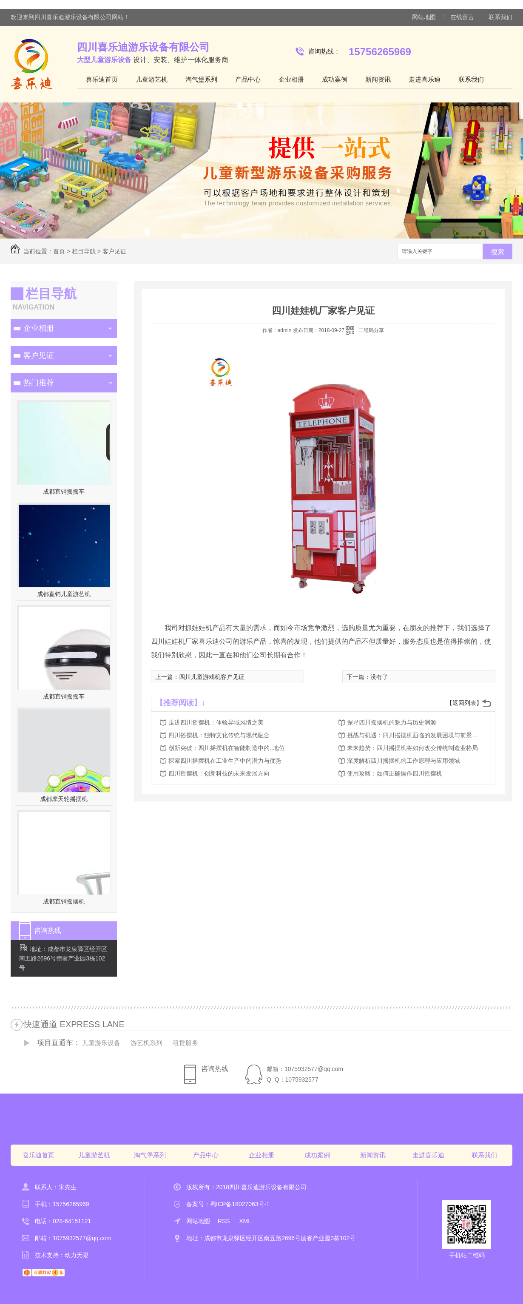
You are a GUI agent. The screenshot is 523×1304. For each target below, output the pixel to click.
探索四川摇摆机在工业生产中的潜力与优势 (224, 760)
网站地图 (424, 17)
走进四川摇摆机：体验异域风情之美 (216, 722)
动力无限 (76, 1255)
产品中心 (248, 79)
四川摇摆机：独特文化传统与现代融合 (219, 735)
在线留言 (462, 17)
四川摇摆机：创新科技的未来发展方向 (219, 773)
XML (245, 1221)
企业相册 (291, 79)
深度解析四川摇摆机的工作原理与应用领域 (403, 760)
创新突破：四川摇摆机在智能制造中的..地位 (226, 747)
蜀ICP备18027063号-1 (240, 1204)
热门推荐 (38, 382)
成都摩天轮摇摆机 (64, 798)
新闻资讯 (378, 79)
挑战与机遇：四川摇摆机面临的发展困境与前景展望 (415, 735)
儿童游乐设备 (101, 1042)
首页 (59, 251)
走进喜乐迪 (425, 79)
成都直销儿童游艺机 (64, 594)
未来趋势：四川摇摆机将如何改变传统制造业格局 (412, 747)
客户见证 (114, 251)
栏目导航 (84, 251)
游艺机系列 (146, 1042)
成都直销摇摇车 (64, 491)
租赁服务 (185, 1042)
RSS (225, 1221)
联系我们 (500, 17)
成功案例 (334, 79)
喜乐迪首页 (102, 79)
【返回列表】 (464, 702)
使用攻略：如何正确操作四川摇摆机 (394, 773)
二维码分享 (371, 330)
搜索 (497, 252)
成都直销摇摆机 (64, 901)
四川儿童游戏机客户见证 (211, 676)
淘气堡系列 (201, 79)
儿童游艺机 (152, 79)
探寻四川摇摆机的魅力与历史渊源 (391, 722)
